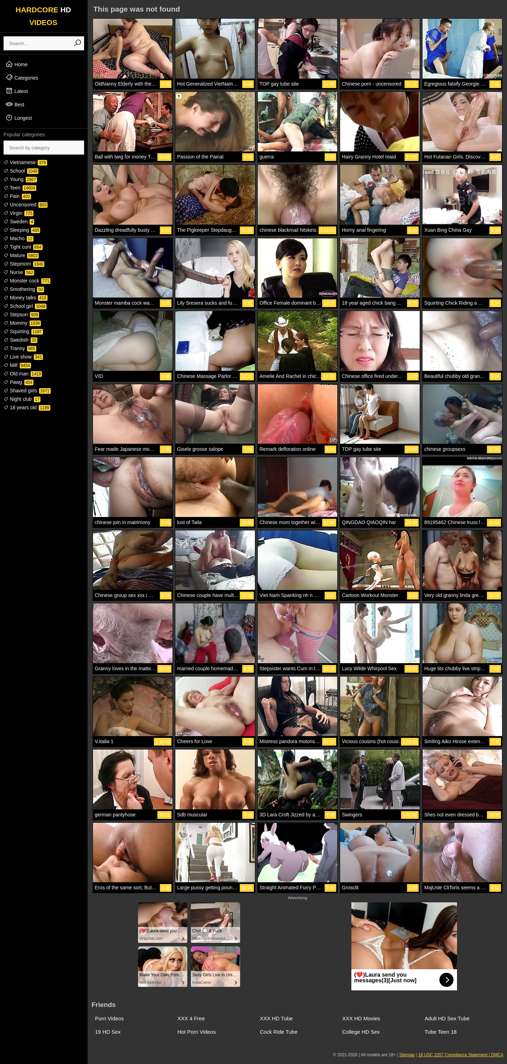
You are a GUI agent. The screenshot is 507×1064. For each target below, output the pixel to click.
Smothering (24, 289)
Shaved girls (27, 390)
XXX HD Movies (361, 1018)
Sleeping (22, 230)
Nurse (19, 272)
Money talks (26, 297)
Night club (22, 399)
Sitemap (407, 1054)
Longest (18, 118)
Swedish (20, 340)
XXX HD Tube (276, 1018)
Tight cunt (23, 247)
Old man (23, 374)
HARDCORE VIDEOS (43, 16)
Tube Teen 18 (441, 1032)
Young (20, 179)
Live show (23, 357)
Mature (21, 255)
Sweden (19, 221)
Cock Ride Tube (279, 1032)
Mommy (22, 323)
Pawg (18, 382)
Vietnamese (25, 162)
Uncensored (26, 204)
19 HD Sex (108, 1032)
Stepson (21, 314)
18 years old (27, 407)
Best (14, 104)
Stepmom (24, 264)
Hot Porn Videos (196, 1032)
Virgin (18, 213)
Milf (17, 365)
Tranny (20, 348)
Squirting (23, 331)
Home (16, 64)
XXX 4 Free (191, 1018)
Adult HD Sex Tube (447, 1018)
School (21, 171)
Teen (20, 188)
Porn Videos (109, 1018)
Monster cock (27, 281)
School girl (25, 306)
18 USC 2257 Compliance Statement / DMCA (460, 1054)
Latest (16, 91)
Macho (18, 238)
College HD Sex (361, 1032)
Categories (21, 77)
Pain (17, 196)
